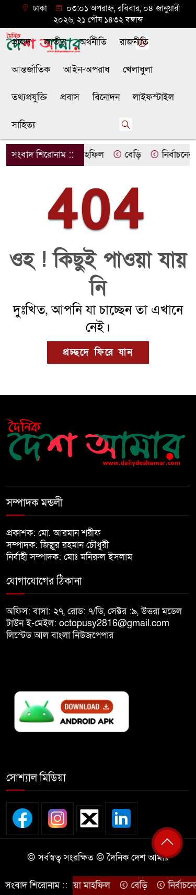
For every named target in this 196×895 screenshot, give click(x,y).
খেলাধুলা (138, 70)
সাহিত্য (23, 125)
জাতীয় (55, 42)
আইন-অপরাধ (86, 70)
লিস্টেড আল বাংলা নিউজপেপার (63, 635)
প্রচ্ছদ (21, 42)
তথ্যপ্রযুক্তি (29, 97)
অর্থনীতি (93, 42)
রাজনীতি (134, 42)
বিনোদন (106, 97)
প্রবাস (69, 97)
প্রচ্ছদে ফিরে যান (98, 353)
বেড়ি (130, 155)
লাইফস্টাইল (153, 97)
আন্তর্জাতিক (30, 70)
